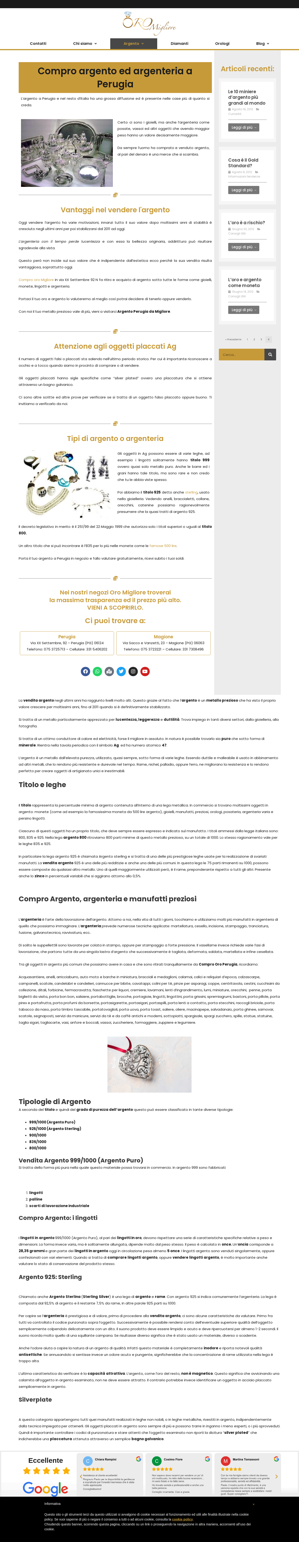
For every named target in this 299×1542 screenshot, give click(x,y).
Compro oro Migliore (36, 279)
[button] (81, 1476)
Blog (262, 43)
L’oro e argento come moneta (246, 293)
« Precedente (233, 349)
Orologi (222, 43)
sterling (191, 492)
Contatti (38, 43)
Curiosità (234, 119)
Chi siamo (85, 43)
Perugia (67, 636)
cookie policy (182, 1519)
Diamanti (179, 43)
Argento (134, 43)
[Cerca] (270, 365)
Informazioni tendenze (244, 181)
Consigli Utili (237, 244)
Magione (163, 636)
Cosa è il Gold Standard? (244, 168)
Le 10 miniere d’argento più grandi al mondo (244, 100)
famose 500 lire (163, 545)
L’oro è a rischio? (238, 230)
